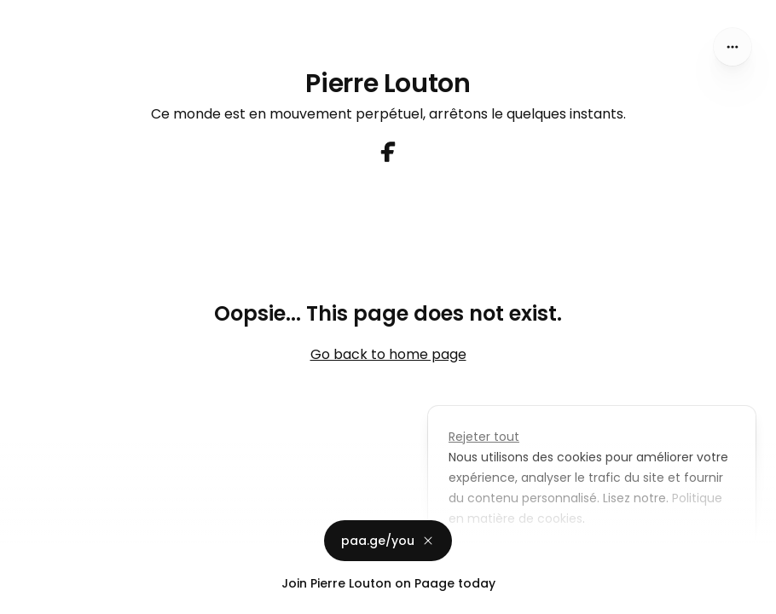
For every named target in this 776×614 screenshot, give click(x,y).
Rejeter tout (484, 436)
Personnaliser (502, 557)
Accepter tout (627, 557)
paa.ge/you (388, 540)
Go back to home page (388, 354)
